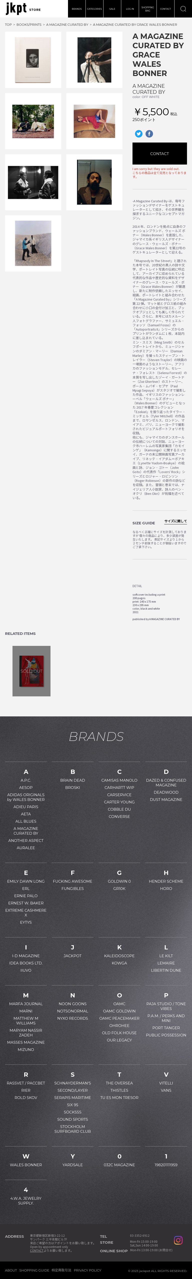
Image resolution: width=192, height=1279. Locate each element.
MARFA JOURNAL (25, 1003)
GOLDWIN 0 (119, 881)
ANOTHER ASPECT (26, 840)
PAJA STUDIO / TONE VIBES (166, 1006)
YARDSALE (72, 1164)
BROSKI (72, 787)
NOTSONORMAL (72, 1011)
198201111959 (166, 1164)
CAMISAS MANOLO (119, 780)
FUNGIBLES (73, 888)
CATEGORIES (94, 9)
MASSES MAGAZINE (26, 1042)
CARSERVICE (119, 794)
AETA (26, 814)
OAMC (119, 1003)
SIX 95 (72, 1104)
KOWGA (119, 963)
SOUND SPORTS (72, 1119)
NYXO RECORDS (72, 1018)
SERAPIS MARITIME (72, 1097)
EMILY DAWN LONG (25, 881)
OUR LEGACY (119, 1040)
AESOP (25, 787)
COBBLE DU (119, 809)
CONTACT (165, 9)
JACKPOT (73, 955)
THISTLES (119, 1090)
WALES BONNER (26, 1164)
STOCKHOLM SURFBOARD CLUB (72, 1129)
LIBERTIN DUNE (166, 970)
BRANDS (77, 9)
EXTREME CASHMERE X (25, 912)
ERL (26, 888)
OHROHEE (119, 1025)
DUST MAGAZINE (166, 799)
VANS (166, 1090)
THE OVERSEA (119, 1083)
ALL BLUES (26, 821)
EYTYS (26, 922)
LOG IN (130, 9)
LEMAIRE (166, 963)
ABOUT (11, 1270)
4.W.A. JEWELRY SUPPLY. (26, 1200)
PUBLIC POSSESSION (166, 1035)
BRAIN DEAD (72, 780)
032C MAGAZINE (119, 1164)
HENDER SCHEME (166, 881)
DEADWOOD (166, 792)
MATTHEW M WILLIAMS (26, 1020)
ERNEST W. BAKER (26, 903)
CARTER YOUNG (119, 802)
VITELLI (166, 1083)
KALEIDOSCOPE (119, 955)
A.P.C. (26, 780)
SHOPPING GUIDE (35, 1270)
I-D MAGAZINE (26, 955)
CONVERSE (119, 816)
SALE (112, 9)
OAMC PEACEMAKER (119, 1018)
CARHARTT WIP (119, 787)
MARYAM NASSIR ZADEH (26, 1032)
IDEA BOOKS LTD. (25, 963)
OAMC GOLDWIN (119, 1011)
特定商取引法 (61, 1270)
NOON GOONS (73, 1003)
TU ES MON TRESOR (119, 1097)
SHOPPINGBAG (148, 9)
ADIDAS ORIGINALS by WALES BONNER (25, 797)
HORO (166, 888)
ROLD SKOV (25, 1097)
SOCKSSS (73, 1112)
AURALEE (26, 847)
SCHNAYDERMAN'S (72, 1083)
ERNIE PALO (26, 895)
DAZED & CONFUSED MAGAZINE (166, 782)
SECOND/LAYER (73, 1090)
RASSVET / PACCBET (26, 1083)
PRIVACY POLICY (87, 1270)
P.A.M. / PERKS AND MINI (166, 1018)
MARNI (25, 1011)
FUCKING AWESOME (72, 881)
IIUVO (26, 970)
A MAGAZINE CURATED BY (148, 89)
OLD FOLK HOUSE (119, 1032)
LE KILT (166, 955)
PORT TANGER (166, 1027)
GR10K (119, 888)
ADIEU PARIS (26, 806)
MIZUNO (26, 1049)
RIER (25, 1090)
